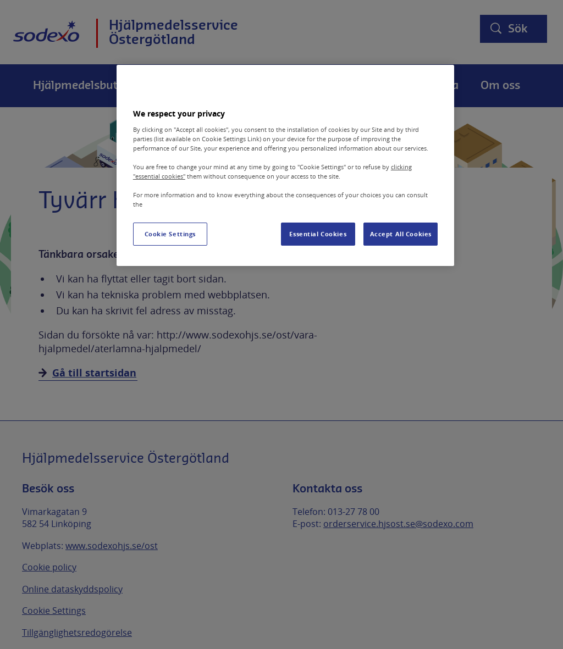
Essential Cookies (317, 234)
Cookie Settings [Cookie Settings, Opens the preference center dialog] (170, 234)
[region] (285, 165)
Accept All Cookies (401, 234)
